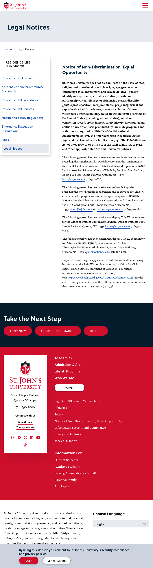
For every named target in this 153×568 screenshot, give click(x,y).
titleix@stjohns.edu (81, 209)
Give (69, 388)
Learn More (56, 560)
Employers (62, 486)
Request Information (58, 331)
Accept (29, 560)
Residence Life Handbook (18, 64)
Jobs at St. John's (66, 441)
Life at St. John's (67, 371)
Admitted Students (67, 466)
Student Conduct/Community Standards (22, 89)
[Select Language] (121, 523)
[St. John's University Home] (15, 5)
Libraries (61, 408)
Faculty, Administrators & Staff (75, 473)
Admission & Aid (68, 364)
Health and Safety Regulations (22, 117)
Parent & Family (65, 479)
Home (8, 49)
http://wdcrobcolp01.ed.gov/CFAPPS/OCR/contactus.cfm (101, 277)
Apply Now (18, 331)
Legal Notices (13, 148)
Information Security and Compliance (80, 427)
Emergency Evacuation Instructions (17, 128)
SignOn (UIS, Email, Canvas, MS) (77, 401)
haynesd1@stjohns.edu (110, 209)
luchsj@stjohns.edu (73, 179)
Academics (63, 357)
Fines (5, 140)
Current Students (66, 460)
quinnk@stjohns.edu (97, 252)
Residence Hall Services (18, 109)
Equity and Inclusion (68, 434)
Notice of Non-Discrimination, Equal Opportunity (88, 421)
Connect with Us (25, 415)
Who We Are (64, 377)
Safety (59, 414)
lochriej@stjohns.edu (117, 226)
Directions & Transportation (25, 424)
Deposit (96, 331)
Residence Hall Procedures (20, 100)
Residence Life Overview (18, 78)
